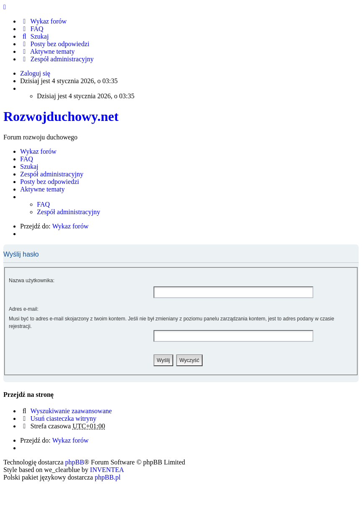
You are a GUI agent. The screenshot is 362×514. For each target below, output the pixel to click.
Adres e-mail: (24, 309)
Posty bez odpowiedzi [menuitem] (54, 43)
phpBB (74, 462)
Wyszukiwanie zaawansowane (71, 410)
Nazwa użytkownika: (32, 280)
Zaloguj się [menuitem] (35, 73)
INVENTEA (107, 469)
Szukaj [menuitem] (34, 36)
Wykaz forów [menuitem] (43, 21)
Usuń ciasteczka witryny (63, 418)
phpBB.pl (108, 477)
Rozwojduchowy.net (61, 116)
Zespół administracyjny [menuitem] (57, 59)
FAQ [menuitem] (31, 28)
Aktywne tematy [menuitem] (47, 51)
